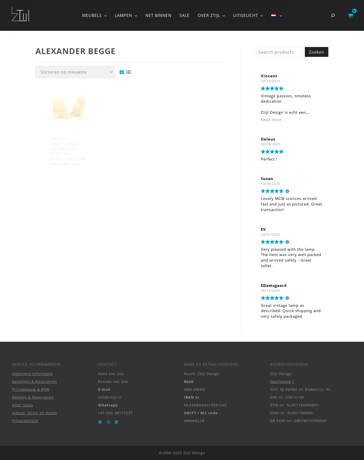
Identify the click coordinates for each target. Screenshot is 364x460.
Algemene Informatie (32, 373)
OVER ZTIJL (211, 15)
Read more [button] (271, 120)
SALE (184, 15)
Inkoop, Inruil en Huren (34, 412)
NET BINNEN (158, 15)
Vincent (269, 75)
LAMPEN (126, 15)
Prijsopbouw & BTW (31, 389)
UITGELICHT (248, 15)
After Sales (22, 405)
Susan (267, 178)
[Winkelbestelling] (75, 72)
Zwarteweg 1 (282, 381)
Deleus (268, 139)
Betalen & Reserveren (33, 397)
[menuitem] (276, 15)
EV (263, 229)
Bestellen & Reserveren (34, 381)
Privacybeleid (25, 420)
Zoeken (316, 52)
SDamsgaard (274, 285)
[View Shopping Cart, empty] (350, 15)
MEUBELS (94, 15)
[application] (104, 15)
